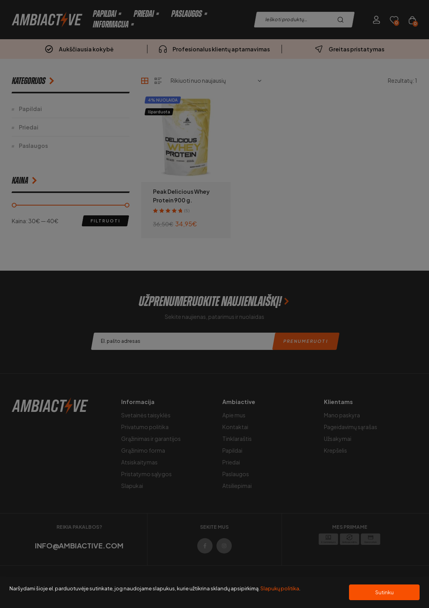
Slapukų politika (279, 588)
